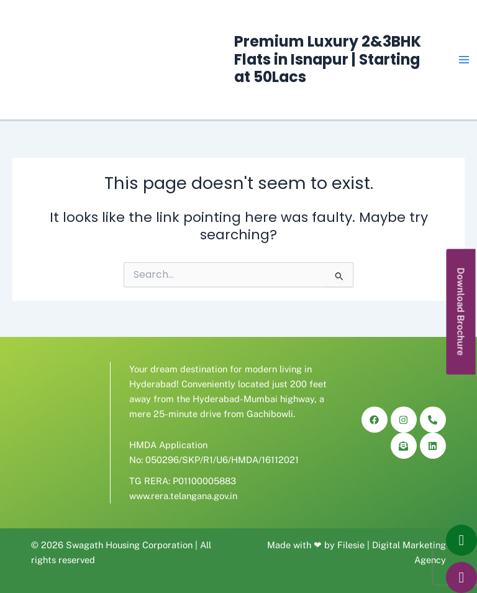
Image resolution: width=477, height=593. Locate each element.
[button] (461, 311)
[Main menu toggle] (464, 60)
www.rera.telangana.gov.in (183, 495)
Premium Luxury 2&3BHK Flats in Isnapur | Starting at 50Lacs (327, 59)
